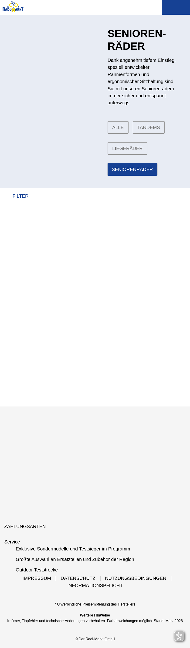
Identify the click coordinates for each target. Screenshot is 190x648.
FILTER (16, 196)
